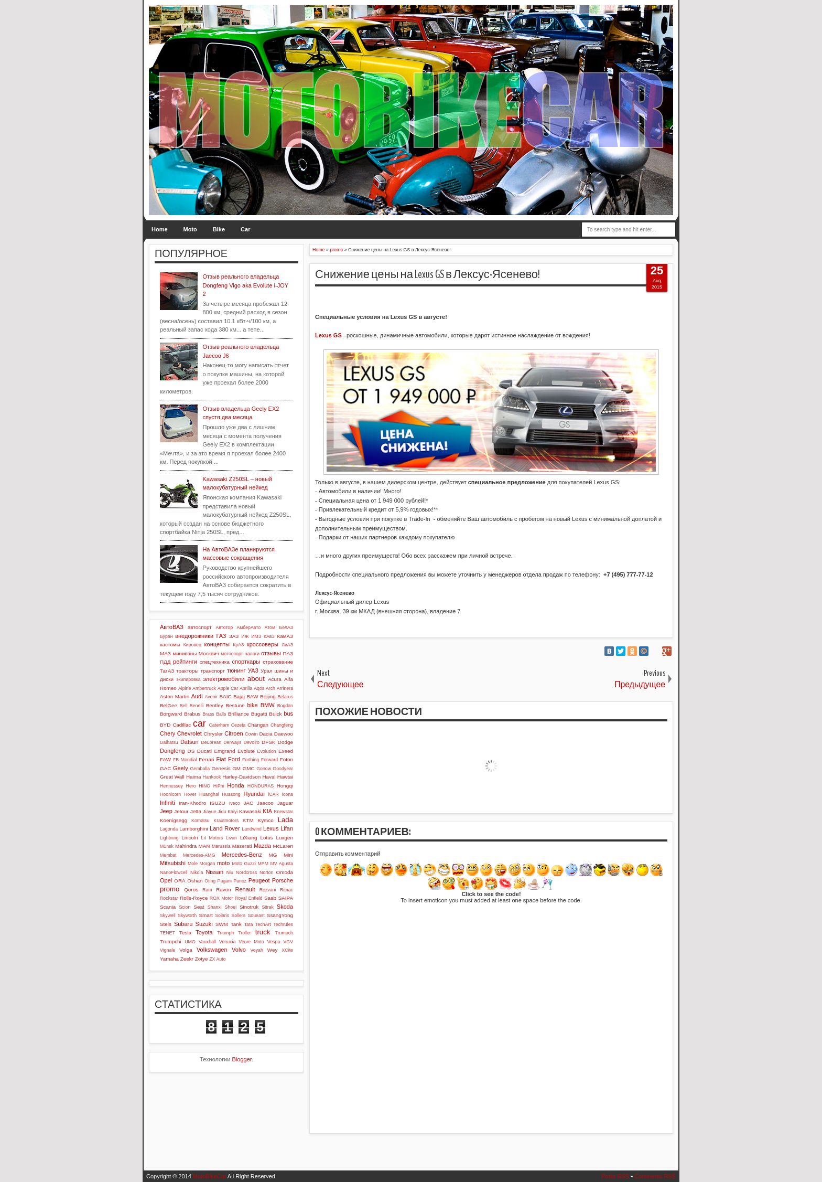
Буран (166, 636)
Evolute (246, 751)
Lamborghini (193, 829)
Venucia (227, 941)
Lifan (286, 828)
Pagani (225, 880)
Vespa (273, 941)
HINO (204, 786)
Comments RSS (655, 1176)
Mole (193, 863)
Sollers (238, 915)
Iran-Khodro (192, 803)
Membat (168, 855)
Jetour (181, 811)
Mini (288, 855)
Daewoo (283, 734)
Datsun (189, 742)
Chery (167, 733)
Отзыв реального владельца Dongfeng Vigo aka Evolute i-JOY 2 (245, 285)
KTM (248, 820)
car (199, 723)
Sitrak (268, 907)
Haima (193, 777)
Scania (168, 907)
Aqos (259, 688)
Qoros (191, 889)
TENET (167, 932)
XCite (287, 950)
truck (263, 932)
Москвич (209, 653)
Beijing (268, 696)
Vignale (167, 950)
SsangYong (280, 915)
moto (223, 863)
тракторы (187, 671)
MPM (262, 863)
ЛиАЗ (287, 644)
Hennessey (171, 786)
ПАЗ (288, 653)
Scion (184, 907)
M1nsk (167, 846)
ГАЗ (221, 636)
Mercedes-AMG (199, 855)
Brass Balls (214, 714)
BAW (252, 696)
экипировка (188, 679)
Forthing (250, 759)
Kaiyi (232, 811)
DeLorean (211, 742)
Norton (266, 872)
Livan (231, 837)
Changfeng (282, 725)
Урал (267, 671)
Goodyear (283, 768)
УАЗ (253, 670)
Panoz (239, 880)
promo (169, 889)
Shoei (231, 907)
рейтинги (185, 661)
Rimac (286, 889)
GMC (249, 768)
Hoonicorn (170, 794)
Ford (234, 759)
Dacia (265, 734)
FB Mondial (185, 759)
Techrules (283, 924)
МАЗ (165, 653)
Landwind (252, 829)
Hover (190, 794)
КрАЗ (238, 644)
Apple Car (228, 688)
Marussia (221, 846)
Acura (275, 679)
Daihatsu (169, 742)
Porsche (282, 880)
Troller (244, 932)
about (256, 679)
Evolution (266, 751)
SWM (221, 924)
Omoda (284, 872)
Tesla (185, 932)
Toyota (204, 932)
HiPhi (218, 786)
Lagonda (169, 829)
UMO (190, 941)
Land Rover (225, 828)
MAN (204, 846)
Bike (219, 229)
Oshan (194, 880)
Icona (287, 794)
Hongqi (285, 786)
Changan (257, 725)
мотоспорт (232, 653)
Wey (272, 950)
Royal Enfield (249, 898)
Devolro (251, 742)
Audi (197, 696)
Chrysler (213, 734)
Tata (248, 924)
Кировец (192, 644)
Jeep (166, 811)
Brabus (192, 714)
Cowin (251, 734)
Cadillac (181, 725)
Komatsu (200, 820)
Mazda (262, 846)
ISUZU (217, 803)
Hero (191, 786)
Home (160, 229)
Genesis (220, 768)
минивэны (184, 653)
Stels (165, 924)
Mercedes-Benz (242, 854)
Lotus (267, 837)
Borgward (171, 714)
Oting (209, 880)
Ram (207, 889)
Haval (268, 777)
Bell (184, 705)
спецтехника (215, 662)
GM (236, 768)
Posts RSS (615, 1176)
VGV (288, 941)
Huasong (231, 794)
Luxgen (284, 837)
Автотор (224, 627)
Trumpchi (170, 941)
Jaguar (285, 803)
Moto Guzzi (244, 863)
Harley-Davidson (241, 777)
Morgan (207, 863)
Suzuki (204, 924)
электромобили (224, 679)
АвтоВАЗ (171, 627)
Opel (166, 880)
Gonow (263, 768)
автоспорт (200, 627)
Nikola (196, 872)
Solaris (222, 915)
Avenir (211, 696)
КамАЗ (285, 636)
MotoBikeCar (209, 1176)
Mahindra (186, 846)
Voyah (256, 950)
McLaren (283, 846)
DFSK (268, 742)
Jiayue (209, 811)
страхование (278, 662)
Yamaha (169, 959)
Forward (269, 759)
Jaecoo (265, 803)
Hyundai (253, 794)
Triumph (225, 932)
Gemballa (200, 768)
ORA (179, 880)
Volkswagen (212, 949)
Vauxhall (207, 941)
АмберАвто (248, 627)
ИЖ (244, 636)
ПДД (165, 662)
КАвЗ (269, 636)
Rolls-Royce (194, 898)
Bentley (214, 705)
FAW (165, 759)
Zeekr (186, 959)
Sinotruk (249, 907)
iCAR (273, 794)
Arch (270, 688)
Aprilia (246, 688)
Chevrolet (189, 733)
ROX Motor (221, 898)
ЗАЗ (234, 636)
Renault (245, 889)
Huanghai (209, 794)
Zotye (201, 959)
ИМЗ (256, 636)
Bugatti (259, 714)
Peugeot (259, 880)
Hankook (212, 777)
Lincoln (189, 837)
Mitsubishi (173, 863)
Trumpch (284, 932)
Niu (229, 872)
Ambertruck (204, 688)
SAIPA (285, 898)
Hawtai (285, 777)
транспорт (212, 671)
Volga (185, 950)
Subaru (183, 924)
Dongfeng (172, 751)
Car (245, 229)
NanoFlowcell (174, 872)
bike (252, 705)
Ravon (223, 889)
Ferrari (206, 759)
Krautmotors (226, 820)
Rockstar (169, 898)
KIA (267, 811)
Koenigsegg (173, 820)
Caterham (219, 725)
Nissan (214, 872)
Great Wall (172, 777)
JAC (248, 803)
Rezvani (267, 889)
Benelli (196, 705)
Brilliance (238, 714)
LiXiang (248, 837)
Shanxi (215, 907)
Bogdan (285, 705)
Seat (198, 907)
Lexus (270, 828)
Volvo (239, 949)
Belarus (285, 696)
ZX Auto (217, 959)
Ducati (204, 751)
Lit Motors (212, 837)
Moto (190, 229)
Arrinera (285, 688)
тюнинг (236, 670)
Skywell (168, 915)
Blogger (242, 1059)
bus (288, 713)
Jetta (195, 811)
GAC (165, 768)
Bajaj (239, 696)
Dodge (285, 742)
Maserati (242, 846)
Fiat (220, 759)
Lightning (169, 837)
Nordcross (246, 872)
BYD (165, 725)
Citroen (233, 733)
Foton (286, 759)
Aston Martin (174, 696)
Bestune (234, 705)
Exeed (285, 751)
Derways (232, 742)
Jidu (222, 811)
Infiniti (167, 803)
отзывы (271, 653)
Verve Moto (251, 941)
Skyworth (187, 915)
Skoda (285, 906)
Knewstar (283, 811)
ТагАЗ (167, 671)
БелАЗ (286, 627)
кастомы (170, 644)
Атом (270, 627)
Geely (180, 768)
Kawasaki (250, 811)
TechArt (263, 924)
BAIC (225, 696)
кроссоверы (262, 644)
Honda (235, 785)
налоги (252, 653)
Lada (285, 820)
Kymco (266, 820)
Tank (236, 924)
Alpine (184, 688)
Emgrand (224, 751)
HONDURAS (260, 786)
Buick (275, 714)
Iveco (234, 803)
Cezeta (238, 725)
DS (191, 751)
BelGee (168, 705)
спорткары (246, 661)
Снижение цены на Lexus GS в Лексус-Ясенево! (427, 274)
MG (273, 855)
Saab (270, 898)
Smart (205, 915)
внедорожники (194, 636)
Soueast (255, 915)
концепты (217, 644)
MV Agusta (281, 863)
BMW (268, 705)
